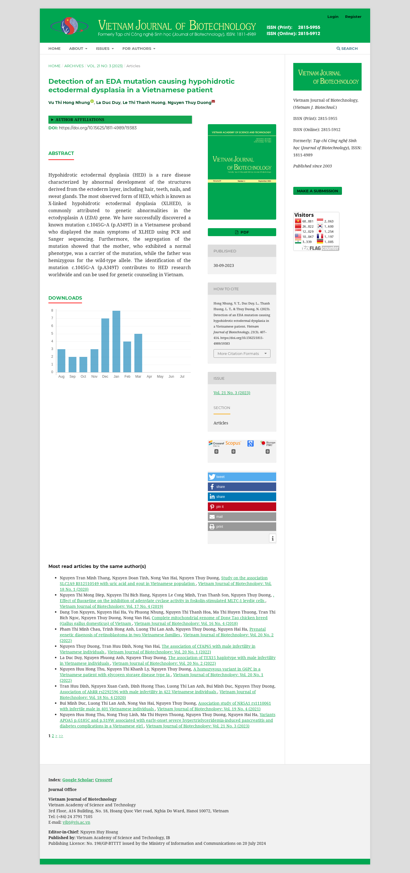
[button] (242, 477)
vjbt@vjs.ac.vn (76, 822)
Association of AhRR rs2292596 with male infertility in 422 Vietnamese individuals (138, 691)
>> (61, 735)
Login (333, 16)
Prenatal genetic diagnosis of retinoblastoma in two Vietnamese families (163, 631)
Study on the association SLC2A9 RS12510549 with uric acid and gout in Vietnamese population (164, 580)
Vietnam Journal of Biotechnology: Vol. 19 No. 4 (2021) (209, 709)
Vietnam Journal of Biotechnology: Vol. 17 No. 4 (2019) (111, 606)
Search (347, 48)
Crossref (103, 779)
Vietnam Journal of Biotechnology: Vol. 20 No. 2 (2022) (164, 663)
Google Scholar (77, 779)
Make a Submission (317, 191)
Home (54, 48)
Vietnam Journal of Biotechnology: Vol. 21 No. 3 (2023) (197, 726)
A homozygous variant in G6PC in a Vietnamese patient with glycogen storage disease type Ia (160, 671)
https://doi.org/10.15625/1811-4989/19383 (98, 127)
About (76, 48)
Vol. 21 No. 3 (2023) (105, 66)
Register (353, 16)
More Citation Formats (238, 353)
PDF (244, 232)
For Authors (137, 48)
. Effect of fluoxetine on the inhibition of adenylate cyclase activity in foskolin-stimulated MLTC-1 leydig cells (167, 597)
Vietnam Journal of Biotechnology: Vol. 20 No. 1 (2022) (159, 652)
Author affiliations (80, 119)
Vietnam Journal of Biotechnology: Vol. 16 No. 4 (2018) (186, 623)
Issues (103, 48)
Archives (74, 66)
